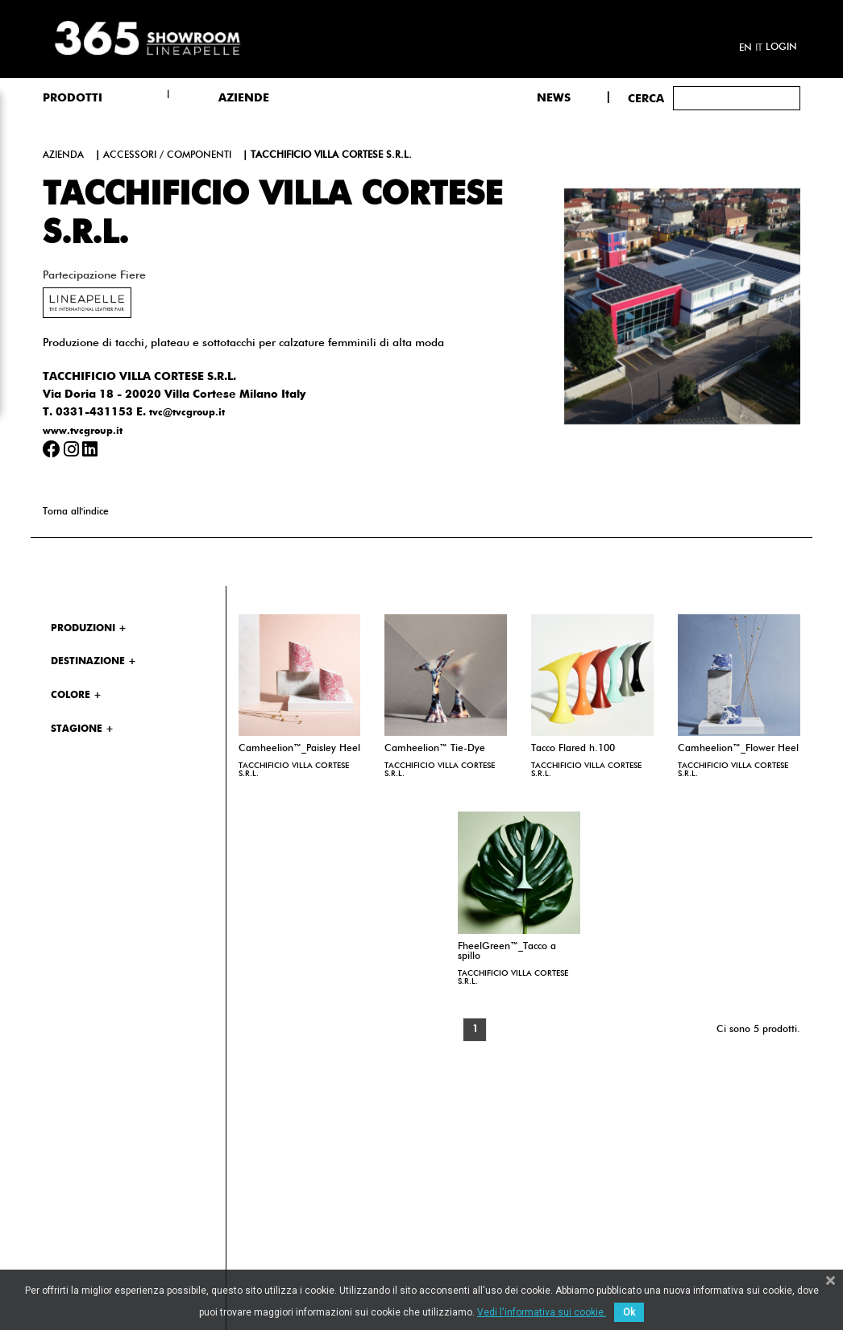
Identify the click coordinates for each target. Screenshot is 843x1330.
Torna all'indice (76, 512)
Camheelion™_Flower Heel (738, 749)
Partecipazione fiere (94, 275)
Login (781, 47)
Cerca (646, 99)
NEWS (554, 98)
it (758, 48)
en (745, 48)
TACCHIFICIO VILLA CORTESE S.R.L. (294, 770)
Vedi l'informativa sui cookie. (541, 1312)
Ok (629, 1312)
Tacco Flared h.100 (573, 749)
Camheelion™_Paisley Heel (299, 749)
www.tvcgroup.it (83, 431)
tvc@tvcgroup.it (187, 413)
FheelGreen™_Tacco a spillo (507, 951)
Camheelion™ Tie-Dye (434, 749)
